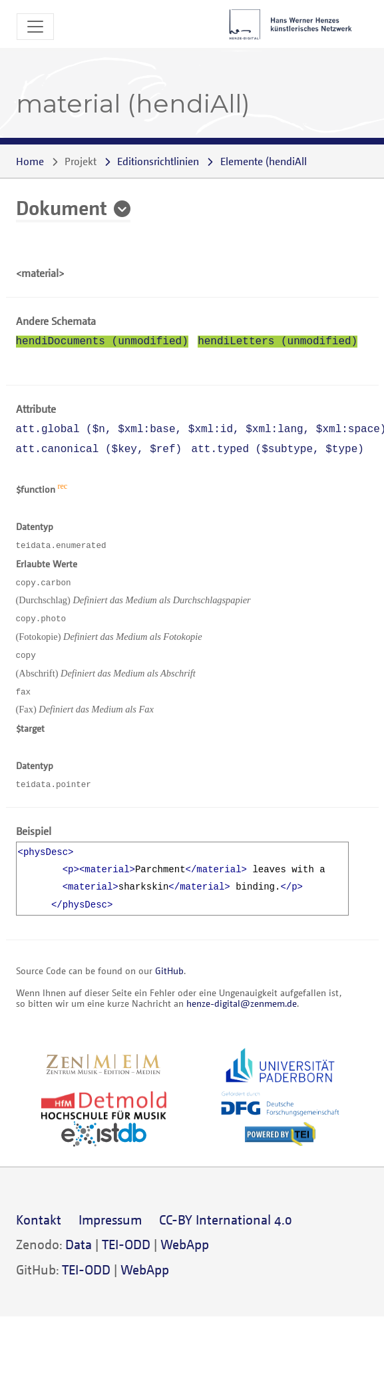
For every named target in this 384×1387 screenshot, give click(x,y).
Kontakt (38, 1219)
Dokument (61, 207)
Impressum (110, 1219)
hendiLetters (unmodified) (277, 342)
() (265, 161)
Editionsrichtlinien (158, 161)
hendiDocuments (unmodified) (102, 342)
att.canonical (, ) (99, 449)
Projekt (80, 161)
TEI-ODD (126, 1244)
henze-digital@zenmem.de (241, 1003)
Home (30, 161)
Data (78, 1244)
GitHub (169, 970)
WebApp (184, 1244)
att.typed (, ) (278, 449)
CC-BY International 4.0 (225, 1219)
